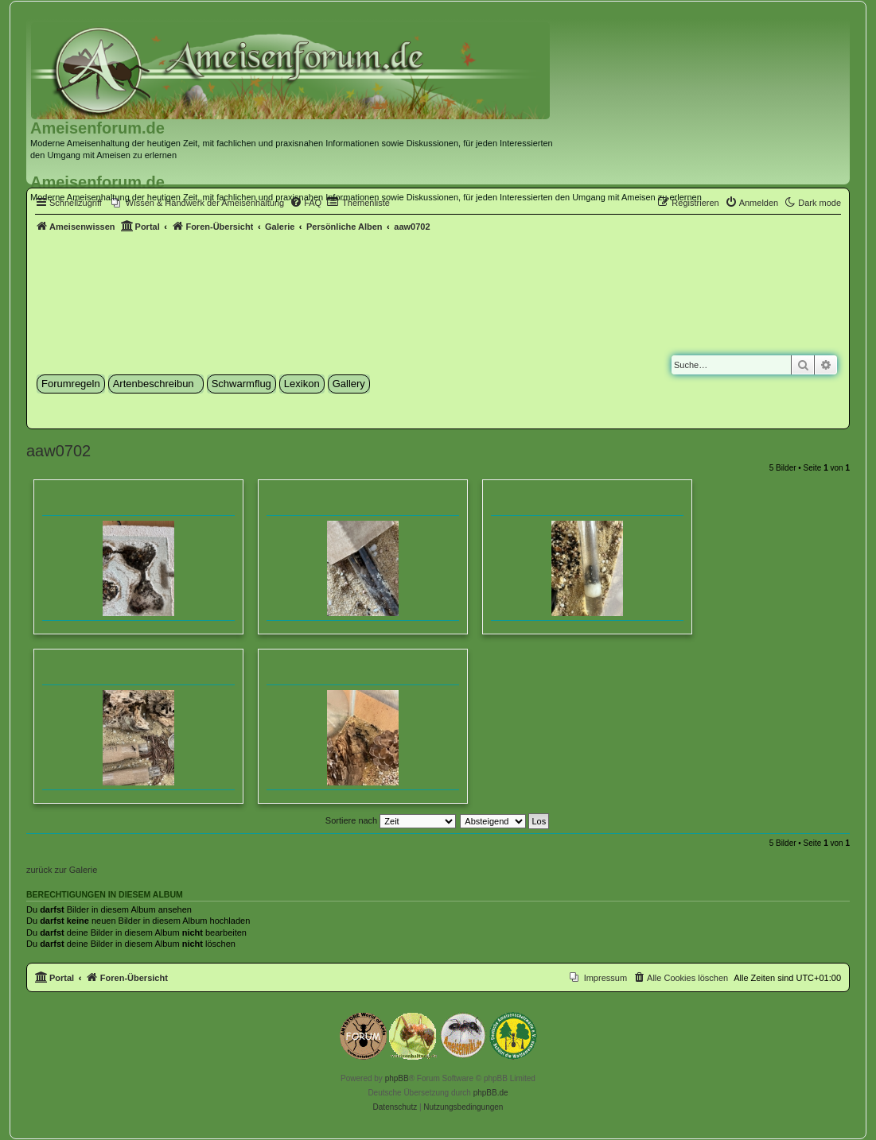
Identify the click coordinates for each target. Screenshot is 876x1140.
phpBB (397, 1078)
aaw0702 (58, 450)
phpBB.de (490, 1092)
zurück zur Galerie (61, 869)
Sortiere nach (390, 820)
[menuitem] (752, 202)
